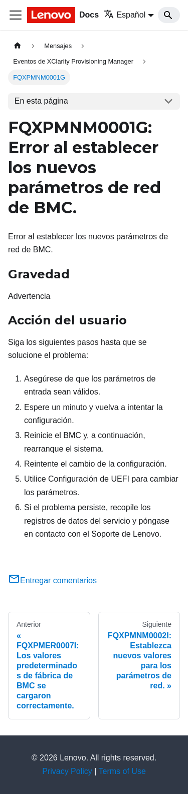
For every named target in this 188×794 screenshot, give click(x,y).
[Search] (169, 15)
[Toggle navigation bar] (15, 15)
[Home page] (17, 46)
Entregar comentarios (52, 580)
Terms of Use (122, 771)
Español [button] (124, 15)
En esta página (41, 101)
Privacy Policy (67, 771)
